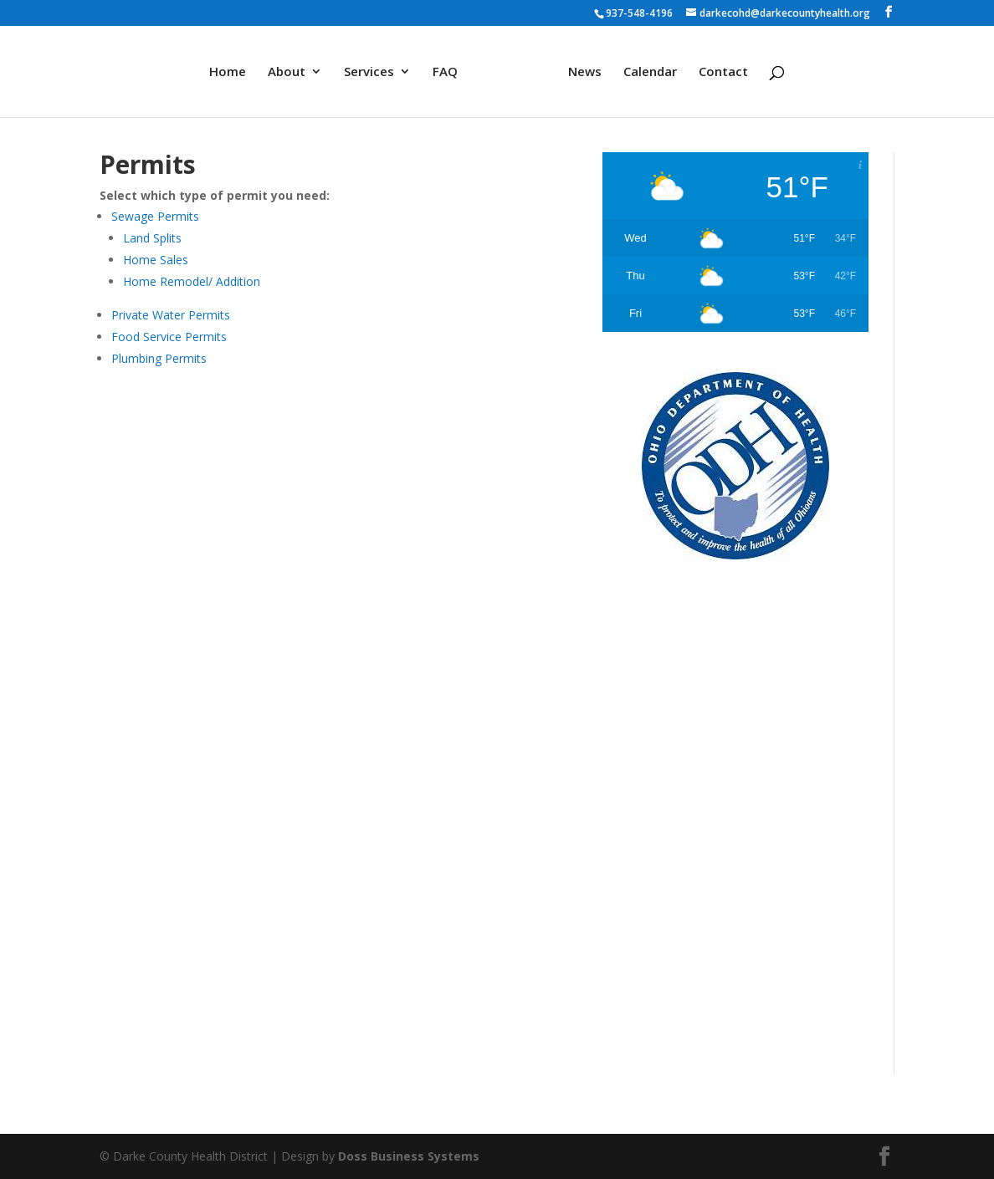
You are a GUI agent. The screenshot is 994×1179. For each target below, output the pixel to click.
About (286, 72)
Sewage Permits (155, 216)
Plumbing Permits (159, 358)
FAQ (445, 72)
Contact (723, 72)
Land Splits (152, 238)
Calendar (650, 72)
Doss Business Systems (408, 1156)
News (585, 72)
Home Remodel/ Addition (191, 281)
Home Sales (155, 260)
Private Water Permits (170, 315)
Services (369, 72)
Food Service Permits (169, 337)
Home (227, 72)
